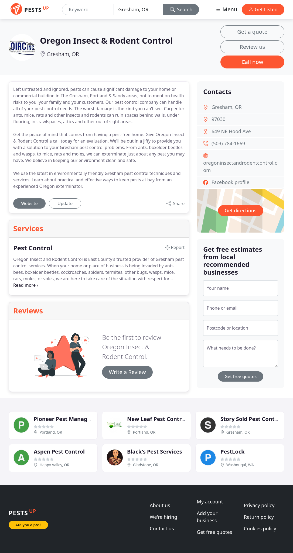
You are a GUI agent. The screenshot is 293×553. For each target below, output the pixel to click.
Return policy (259, 517)
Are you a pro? (28, 524)
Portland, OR (51, 432)
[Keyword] (88, 9)
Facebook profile (230, 182)
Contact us (162, 528)
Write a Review (127, 372)
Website (29, 203)
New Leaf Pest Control (156, 419)
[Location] (138, 9)
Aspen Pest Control (59, 451)
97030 (218, 119)
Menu (226, 9)
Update (65, 203)
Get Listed (263, 9)
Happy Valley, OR (54, 464)
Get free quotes (240, 376)
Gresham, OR (63, 54)
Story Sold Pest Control (251, 419)
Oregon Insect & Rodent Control (106, 40)
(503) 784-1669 (228, 143)
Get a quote (252, 31)
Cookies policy (260, 528)
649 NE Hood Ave (231, 131)
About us (160, 505)
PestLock (232, 451)
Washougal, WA (240, 464)
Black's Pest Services (154, 451)
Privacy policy (259, 505)
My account (210, 501)
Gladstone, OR (145, 464)
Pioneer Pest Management (69, 419)
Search (181, 9)
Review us (252, 46)
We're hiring (163, 517)
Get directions (241, 210)
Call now (252, 61)
